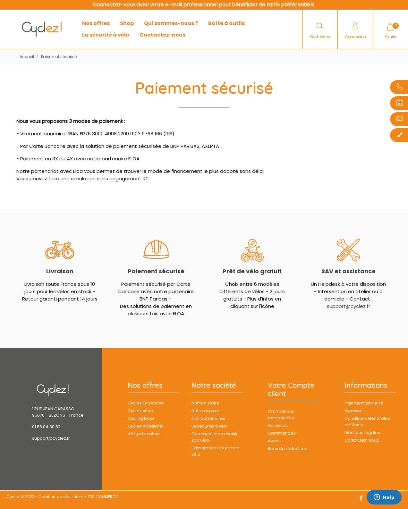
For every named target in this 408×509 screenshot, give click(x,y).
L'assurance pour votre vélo (215, 451)
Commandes (282, 433)
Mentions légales (362, 432)
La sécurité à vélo (105, 34)
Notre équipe (205, 411)
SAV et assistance (348, 271)
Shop (127, 23)
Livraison (59, 271)
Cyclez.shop (140, 411)
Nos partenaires (208, 418)
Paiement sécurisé (156, 271)
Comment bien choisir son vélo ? (214, 437)
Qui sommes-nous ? (171, 23)
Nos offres (96, 23)
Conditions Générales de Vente (367, 421)
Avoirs (274, 441)
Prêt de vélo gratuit (252, 271)
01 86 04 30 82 (46, 427)
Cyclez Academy (145, 426)
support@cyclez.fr (348, 306)
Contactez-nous (162, 34)
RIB (169, 133)
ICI (146, 178)
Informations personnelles (281, 414)
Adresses (278, 425)
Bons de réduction (287, 448)
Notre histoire (205, 403)
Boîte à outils (226, 23)
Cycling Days (141, 418)
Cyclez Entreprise (146, 403)
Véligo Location (144, 434)
